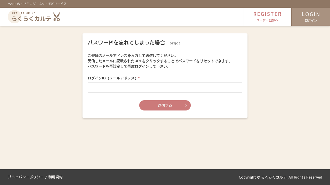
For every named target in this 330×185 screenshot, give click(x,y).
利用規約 (55, 177)
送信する (165, 105)
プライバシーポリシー (26, 177)
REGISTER (267, 17)
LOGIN (310, 17)
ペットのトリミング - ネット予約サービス (37, 4)
